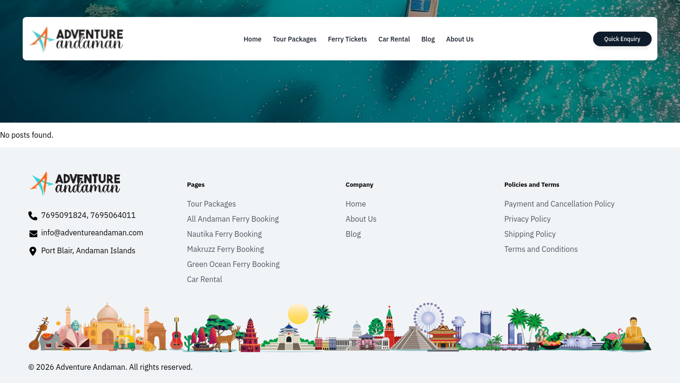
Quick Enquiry (622, 38)
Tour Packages (295, 39)
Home (253, 39)
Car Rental (394, 39)
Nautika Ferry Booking (224, 234)
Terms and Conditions (541, 249)
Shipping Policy (530, 234)
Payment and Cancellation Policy (559, 203)
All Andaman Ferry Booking (233, 219)
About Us (460, 39)
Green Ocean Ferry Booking (233, 264)
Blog (428, 39)
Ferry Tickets (347, 39)
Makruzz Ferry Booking (225, 249)
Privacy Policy (527, 219)
